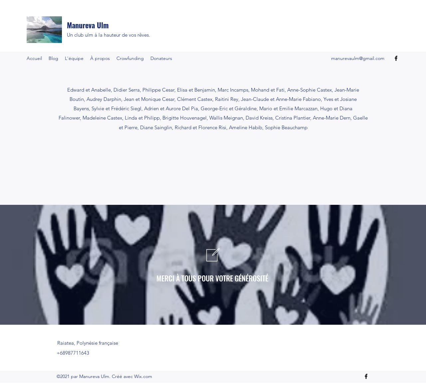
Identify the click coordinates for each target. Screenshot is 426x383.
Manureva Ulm (88, 25)
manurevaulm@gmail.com (357, 58)
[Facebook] (396, 58)
